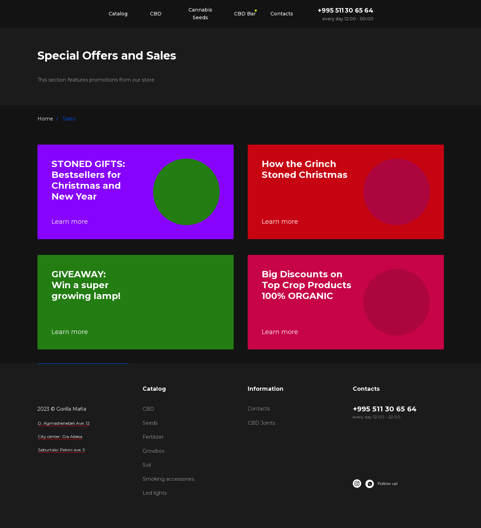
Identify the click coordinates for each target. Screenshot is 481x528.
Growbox (153, 451)
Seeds (150, 423)
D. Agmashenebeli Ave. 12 (64, 423)
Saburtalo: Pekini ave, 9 (61, 449)
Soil (147, 465)
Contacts (259, 408)
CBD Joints (261, 423)
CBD (148, 409)
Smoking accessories (168, 479)
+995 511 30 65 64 (345, 10)
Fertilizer (153, 437)
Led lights (155, 493)
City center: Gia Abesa (60, 436)
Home (45, 119)
